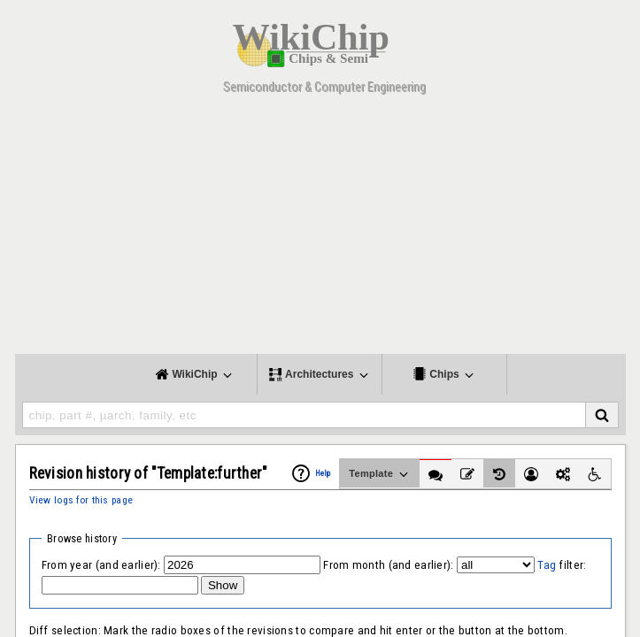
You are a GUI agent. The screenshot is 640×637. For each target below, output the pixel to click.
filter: (561, 565)
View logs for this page (81, 500)
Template (379, 474)
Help (322, 473)
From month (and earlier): (388, 565)
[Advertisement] (320, 230)
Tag (546, 565)
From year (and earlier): (101, 565)
